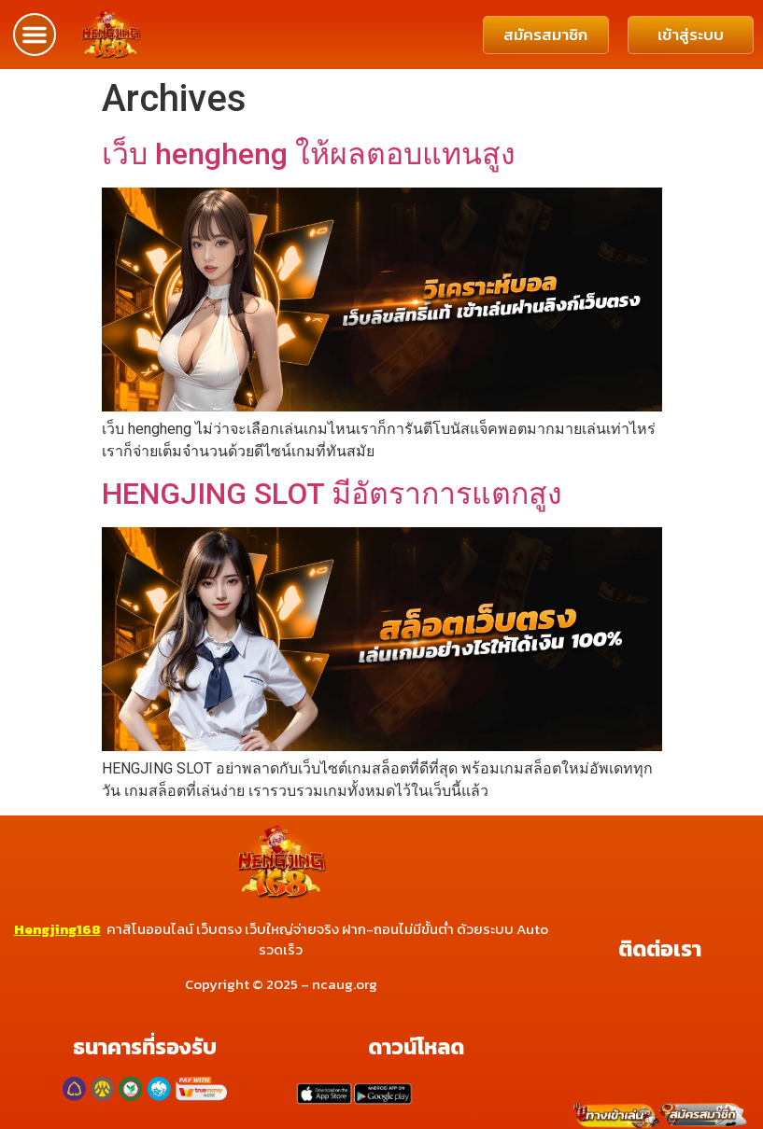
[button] (34, 34)
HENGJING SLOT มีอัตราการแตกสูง (332, 493)
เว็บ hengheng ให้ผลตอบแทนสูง (309, 154)
